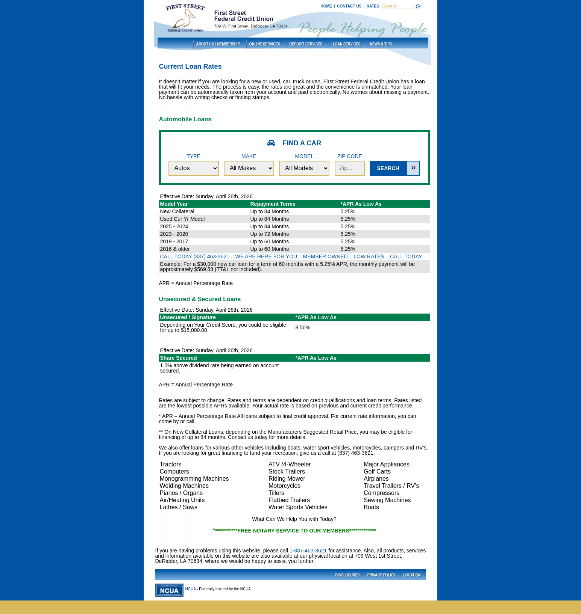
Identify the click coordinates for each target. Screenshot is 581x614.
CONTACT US (349, 6)
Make (249, 164)
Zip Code (350, 164)
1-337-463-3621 (308, 551)
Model (304, 164)
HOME (326, 6)
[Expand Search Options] (413, 168)
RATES (373, 6)
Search (388, 168)
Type (193, 164)
